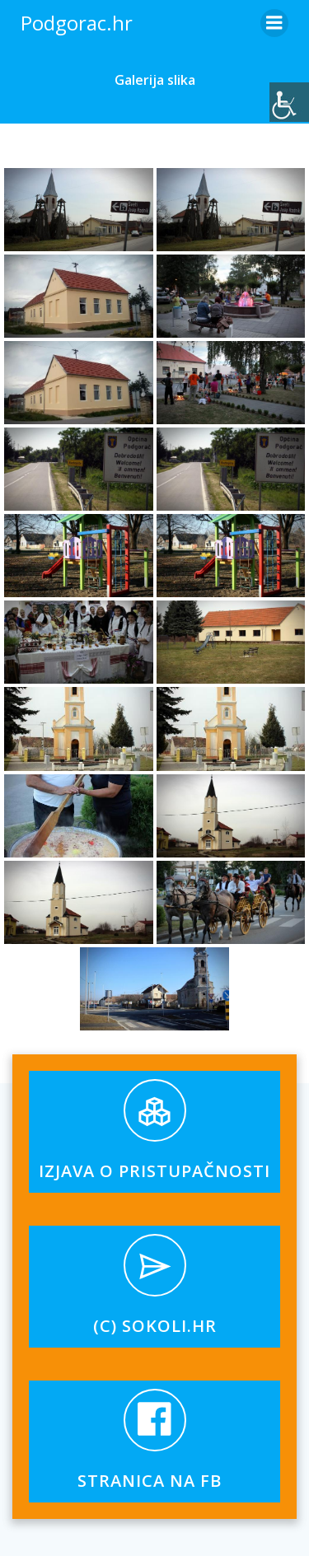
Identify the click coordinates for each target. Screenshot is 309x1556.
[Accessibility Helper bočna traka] (289, 102)
